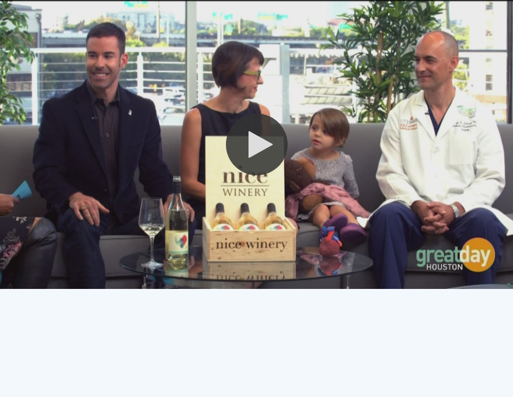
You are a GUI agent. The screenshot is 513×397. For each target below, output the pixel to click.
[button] (257, 144)
